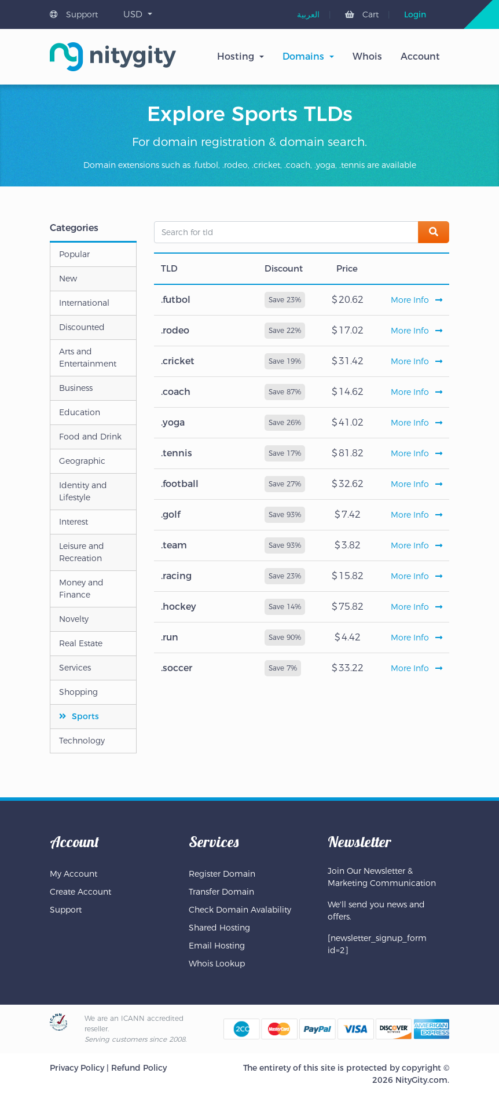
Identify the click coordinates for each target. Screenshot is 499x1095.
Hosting (235, 56)
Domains (303, 56)
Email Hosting (217, 945)
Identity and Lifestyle (83, 491)
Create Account (80, 892)
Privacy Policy (77, 1068)
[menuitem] (308, 14)
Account (420, 56)
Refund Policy (139, 1068)
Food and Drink (90, 436)
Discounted (82, 327)
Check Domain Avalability (240, 909)
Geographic (82, 461)
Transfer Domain (221, 892)
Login (415, 14)
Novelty (74, 619)
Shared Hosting (219, 927)
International (84, 303)
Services (75, 667)
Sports (85, 716)
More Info (416, 300)
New (68, 278)
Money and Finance (81, 588)
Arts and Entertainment (87, 357)
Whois (367, 56)
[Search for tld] (286, 232)
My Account (73, 874)
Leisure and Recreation (81, 552)
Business (76, 388)
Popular (74, 254)
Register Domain (222, 874)
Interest (73, 522)
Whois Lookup (217, 963)
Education (79, 412)
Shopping (78, 692)
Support (74, 14)
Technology (82, 740)
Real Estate (80, 643)
